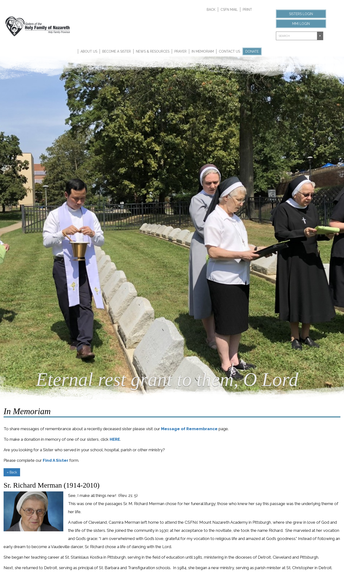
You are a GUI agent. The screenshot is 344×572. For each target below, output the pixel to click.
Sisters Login (301, 14)
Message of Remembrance (189, 428)
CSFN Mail (229, 9)
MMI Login (301, 24)
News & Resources (152, 51)
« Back (12, 472)
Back (211, 9)
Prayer (180, 51)
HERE (115, 439)
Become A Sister (116, 51)
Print (247, 9)
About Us (89, 51)
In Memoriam (203, 51)
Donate (252, 51)
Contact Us (229, 51)
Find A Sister (55, 460)
